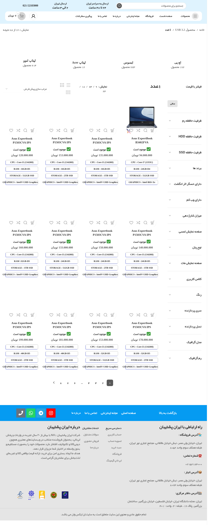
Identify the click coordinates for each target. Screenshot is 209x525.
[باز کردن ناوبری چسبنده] (188, 20)
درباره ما (76, 416)
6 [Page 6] (75, 386)
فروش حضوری (91, 444)
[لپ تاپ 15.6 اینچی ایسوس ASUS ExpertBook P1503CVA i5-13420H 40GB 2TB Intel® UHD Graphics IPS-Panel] (21, 306)
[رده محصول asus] (128, 59)
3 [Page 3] (96, 386)
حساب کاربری (114, 437)
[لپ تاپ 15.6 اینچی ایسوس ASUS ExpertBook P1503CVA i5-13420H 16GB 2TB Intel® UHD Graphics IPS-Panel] (61, 121)
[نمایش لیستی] (68, 89)
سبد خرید (116, 450)
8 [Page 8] (61, 386)
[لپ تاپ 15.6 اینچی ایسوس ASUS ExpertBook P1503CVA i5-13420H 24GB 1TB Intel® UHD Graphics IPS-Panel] (142, 213)
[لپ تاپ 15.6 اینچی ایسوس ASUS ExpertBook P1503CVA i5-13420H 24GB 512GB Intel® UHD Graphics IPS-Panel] (61, 213)
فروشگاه (116, 457)
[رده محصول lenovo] (29, 58)
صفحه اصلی (128, 416)
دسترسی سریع (113, 431)
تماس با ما (91, 416)
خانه (201, 33)
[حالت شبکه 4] (68, 96)
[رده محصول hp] (177, 59)
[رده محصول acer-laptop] (79, 59)
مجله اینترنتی (109, 416)
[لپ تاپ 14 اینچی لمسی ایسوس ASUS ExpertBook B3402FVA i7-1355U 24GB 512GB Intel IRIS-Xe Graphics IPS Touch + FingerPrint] (142, 121)
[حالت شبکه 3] (62, 89)
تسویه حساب (114, 444)
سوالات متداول (91, 437)
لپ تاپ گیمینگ (113, 463)
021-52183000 (30, 7)
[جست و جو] (151, 7)
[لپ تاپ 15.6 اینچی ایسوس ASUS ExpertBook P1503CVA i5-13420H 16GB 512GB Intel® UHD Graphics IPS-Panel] (21, 121)
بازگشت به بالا (168, 416)
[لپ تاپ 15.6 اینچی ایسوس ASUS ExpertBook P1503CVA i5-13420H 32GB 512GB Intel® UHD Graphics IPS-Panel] (102, 306)
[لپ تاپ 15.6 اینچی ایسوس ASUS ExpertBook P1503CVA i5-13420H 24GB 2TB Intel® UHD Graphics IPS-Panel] (102, 213)
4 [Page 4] (89, 386)
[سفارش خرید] (26, 93)
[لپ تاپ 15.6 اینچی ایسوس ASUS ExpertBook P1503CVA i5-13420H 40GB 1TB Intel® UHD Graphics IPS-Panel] (61, 306)
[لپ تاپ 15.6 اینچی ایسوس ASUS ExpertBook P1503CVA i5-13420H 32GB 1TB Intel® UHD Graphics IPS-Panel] (21, 213)
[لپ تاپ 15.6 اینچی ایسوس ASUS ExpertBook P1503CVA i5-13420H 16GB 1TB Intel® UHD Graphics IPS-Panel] (102, 121)
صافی (172, 107)
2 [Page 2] (103, 386)
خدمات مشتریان (90, 431)
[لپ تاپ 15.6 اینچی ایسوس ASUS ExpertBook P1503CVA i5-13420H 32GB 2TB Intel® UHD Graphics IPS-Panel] (142, 306)
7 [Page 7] (68, 386)
